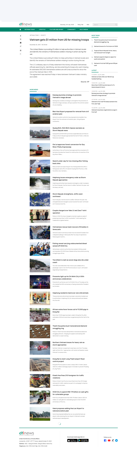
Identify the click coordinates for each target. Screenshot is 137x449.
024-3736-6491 (30, 446)
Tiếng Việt (80, 24)
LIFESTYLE (42, 29)
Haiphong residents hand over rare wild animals (70, 293)
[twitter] (20, 39)
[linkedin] (20, 42)
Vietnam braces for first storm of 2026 (106, 46)
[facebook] (20, 35)
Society (43, 35)
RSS (88, 24)
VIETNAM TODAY (29, 29)
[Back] (20, 54)
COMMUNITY (71, 29)
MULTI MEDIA (84, 29)
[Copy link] (20, 46)
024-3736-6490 (42, 446)
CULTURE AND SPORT (56, 29)
